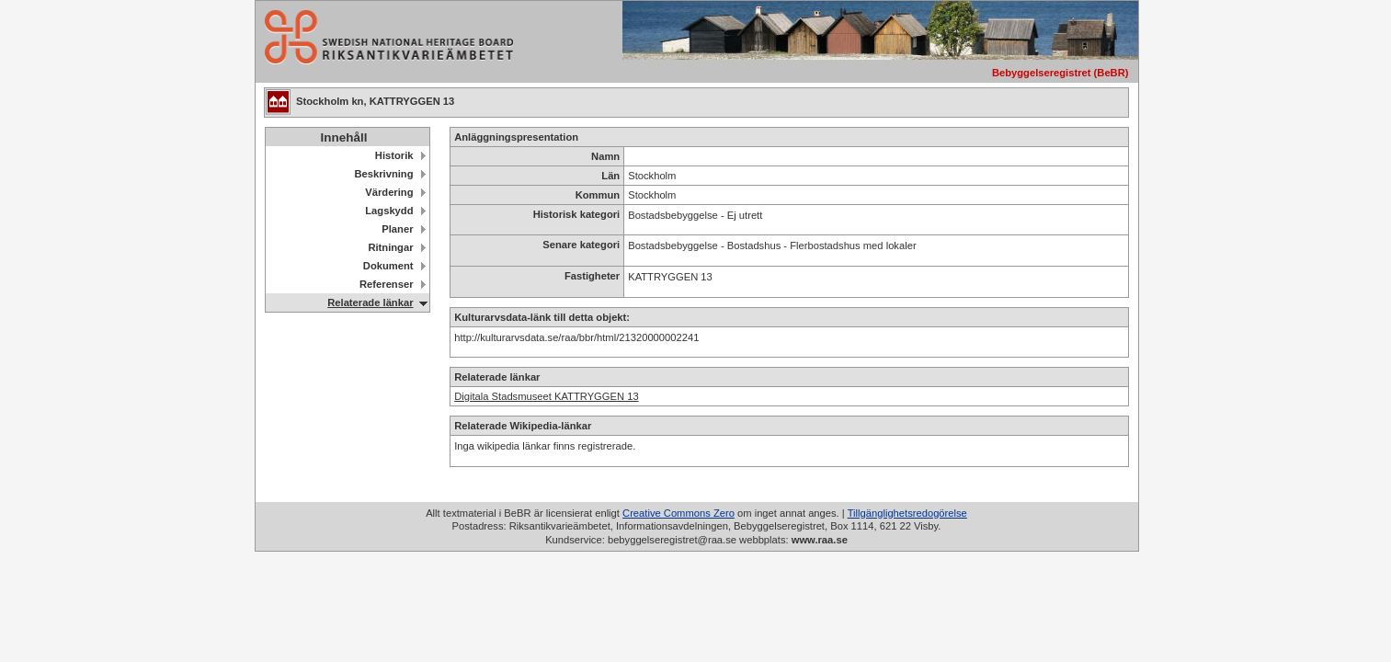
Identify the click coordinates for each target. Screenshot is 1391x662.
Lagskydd (389, 210)
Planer (397, 228)
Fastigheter (592, 275)
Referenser (386, 284)
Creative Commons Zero (678, 513)
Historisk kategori (577, 214)
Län (610, 175)
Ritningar (390, 247)
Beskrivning (383, 173)
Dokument (388, 265)
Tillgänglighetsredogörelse (907, 513)
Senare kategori (581, 244)
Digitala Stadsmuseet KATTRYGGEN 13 (546, 396)
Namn (605, 156)
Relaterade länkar (370, 302)
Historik (394, 155)
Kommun (598, 194)
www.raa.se (820, 539)
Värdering (389, 192)
